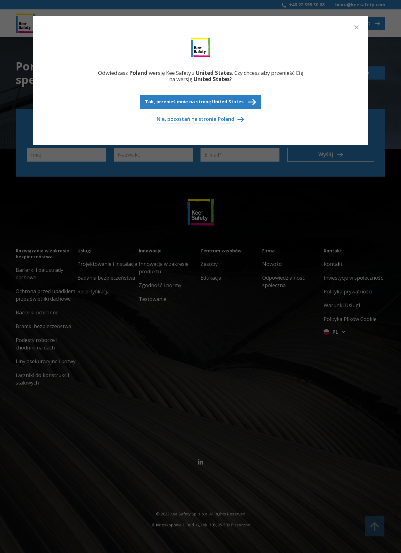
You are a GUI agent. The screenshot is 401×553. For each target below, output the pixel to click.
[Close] (356, 27)
